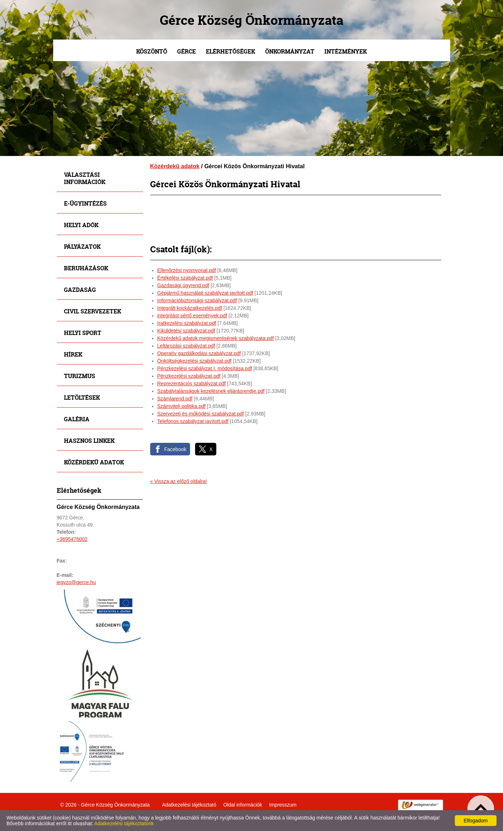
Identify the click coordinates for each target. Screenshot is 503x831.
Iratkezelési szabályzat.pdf (186, 323)
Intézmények (345, 51)
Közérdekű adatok (94, 462)
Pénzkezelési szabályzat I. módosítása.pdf (204, 368)
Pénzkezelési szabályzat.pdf (189, 376)
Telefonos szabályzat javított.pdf (193, 421)
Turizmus (79, 376)
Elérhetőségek (230, 51)
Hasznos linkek (89, 440)
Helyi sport (82, 332)
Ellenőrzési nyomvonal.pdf (186, 270)
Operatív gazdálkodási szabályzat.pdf (199, 353)
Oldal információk (242, 805)
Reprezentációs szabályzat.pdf (191, 383)
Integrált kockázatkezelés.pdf (189, 308)
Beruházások (86, 268)
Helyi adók (81, 225)
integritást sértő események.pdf (192, 315)
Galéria (76, 419)
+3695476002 (72, 539)
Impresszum (282, 805)
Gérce (186, 51)
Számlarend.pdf (175, 398)
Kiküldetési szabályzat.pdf (186, 331)
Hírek (73, 354)
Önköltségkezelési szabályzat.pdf (194, 361)
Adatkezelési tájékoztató (189, 805)
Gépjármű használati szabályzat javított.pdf (205, 293)
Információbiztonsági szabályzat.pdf (197, 300)
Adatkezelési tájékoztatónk (124, 823)
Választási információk (84, 178)
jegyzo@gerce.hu (76, 582)
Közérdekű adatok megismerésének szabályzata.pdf (215, 338)
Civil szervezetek (92, 311)
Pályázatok (82, 246)
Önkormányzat (289, 51)
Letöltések (82, 397)
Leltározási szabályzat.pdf (186, 346)
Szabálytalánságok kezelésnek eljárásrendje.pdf (211, 391)
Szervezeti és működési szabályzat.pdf (200, 414)
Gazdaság (80, 289)
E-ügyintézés (85, 203)
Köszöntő (151, 51)
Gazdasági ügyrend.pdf (183, 285)
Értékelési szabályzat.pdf (185, 278)
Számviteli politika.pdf (181, 406)
